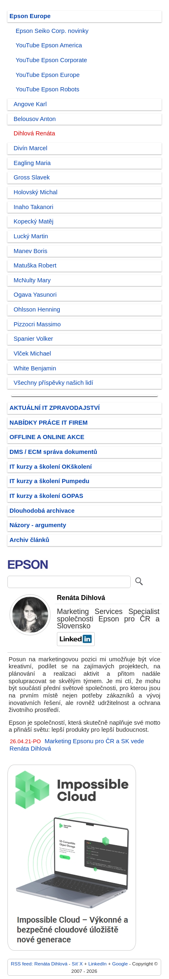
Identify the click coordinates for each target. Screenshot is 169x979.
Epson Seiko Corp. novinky (52, 31)
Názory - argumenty (37, 525)
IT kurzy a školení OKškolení (50, 466)
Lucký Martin (31, 236)
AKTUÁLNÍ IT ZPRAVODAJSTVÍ (54, 408)
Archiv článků (29, 540)
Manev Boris (30, 251)
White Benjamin (35, 368)
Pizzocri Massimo (37, 324)
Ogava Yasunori (35, 294)
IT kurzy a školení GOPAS (46, 496)
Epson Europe (30, 16)
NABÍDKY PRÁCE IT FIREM (48, 422)
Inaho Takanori (33, 207)
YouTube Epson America (49, 45)
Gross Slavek (32, 177)
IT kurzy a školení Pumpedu (49, 481)
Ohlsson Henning (37, 309)
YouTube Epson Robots (47, 89)
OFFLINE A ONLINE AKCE (46, 437)
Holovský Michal (35, 192)
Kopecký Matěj (34, 221)
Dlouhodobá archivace (42, 510)
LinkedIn (97, 963)
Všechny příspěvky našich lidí (53, 382)
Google (120, 963)
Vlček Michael (32, 353)
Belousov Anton (35, 119)
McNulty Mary (32, 280)
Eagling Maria (32, 163)
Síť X (77, 963)
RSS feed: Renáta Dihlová (39, 963)
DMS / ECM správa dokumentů (53, 452)
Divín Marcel (30, 148)
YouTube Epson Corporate (51, 60)
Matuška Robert (35, 265)
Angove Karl (30, 104)
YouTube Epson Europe (48, 75)
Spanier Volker (33, 338)
